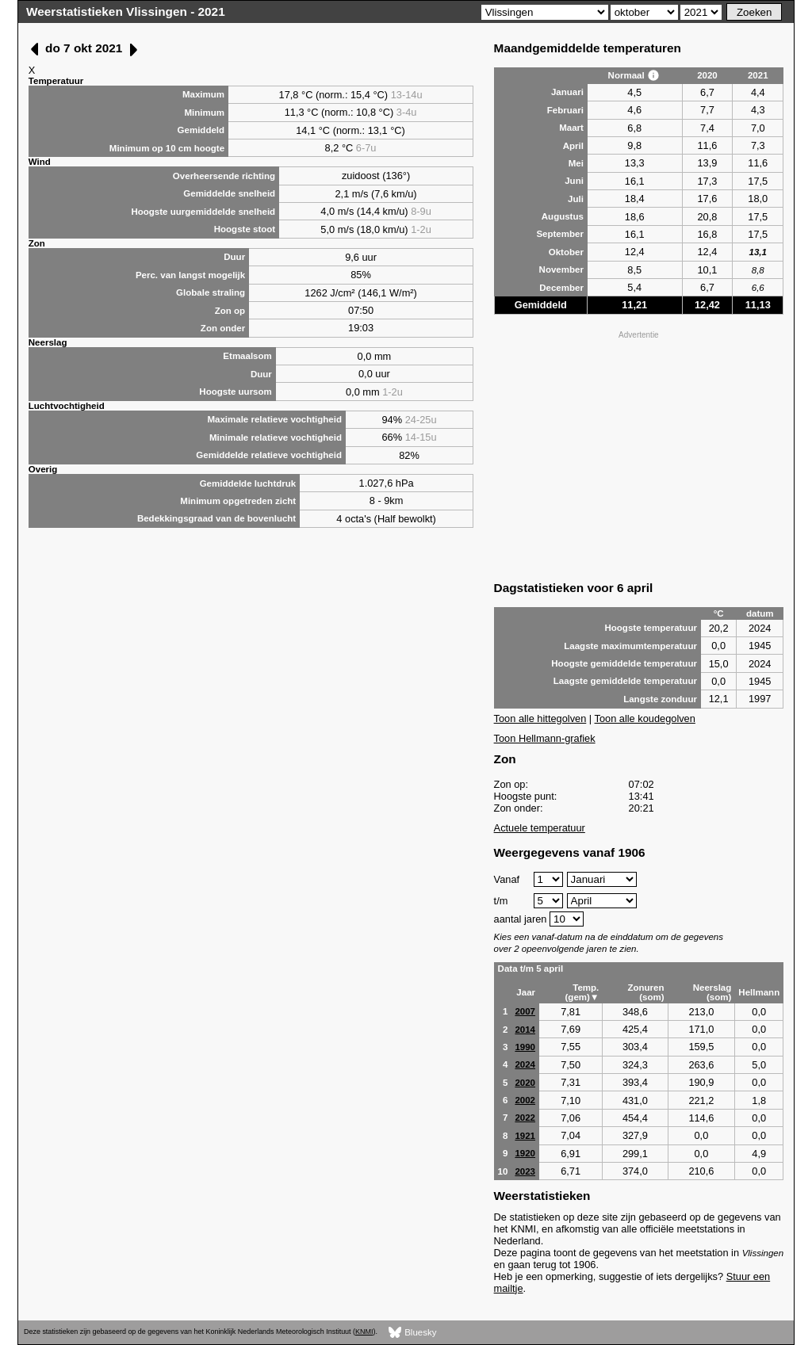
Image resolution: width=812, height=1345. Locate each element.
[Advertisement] (639, 454)
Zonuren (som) (645, 992)
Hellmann (758, 992)
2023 (525, 1171)
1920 (525, 1153)
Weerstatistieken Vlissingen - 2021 (125, 11)
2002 (525, 1100)
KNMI (364, 1331)
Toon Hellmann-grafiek (545, 738)
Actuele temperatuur (539, 828)
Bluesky (413, 1332)
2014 (525, 1029)
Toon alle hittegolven (540, 718)
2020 (525, 1082)
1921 (525, 1136)
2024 (525, 1064)
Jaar (525, 992)
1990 (525, 1047)
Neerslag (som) (712, 992)
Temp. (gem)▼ (582, 992)
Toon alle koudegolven (645, 718)
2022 (525, 1117)
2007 (525, 1011)
